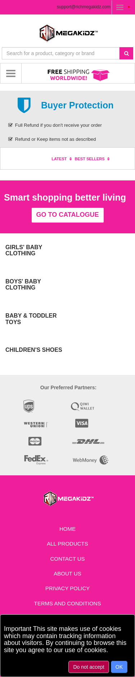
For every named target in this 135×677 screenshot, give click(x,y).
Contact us (67, 559)
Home (67, 529)
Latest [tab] (62, 159)
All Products (67, 544)
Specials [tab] (37, 159)
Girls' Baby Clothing (23, 250)
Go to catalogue (67, 214)
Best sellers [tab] (93, 159)
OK (119, 667)
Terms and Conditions (67, 603)
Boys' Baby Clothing (23, 284)
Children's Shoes (33, 350)
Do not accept (88, 667)
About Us (67, 573)
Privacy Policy (67, 588)
